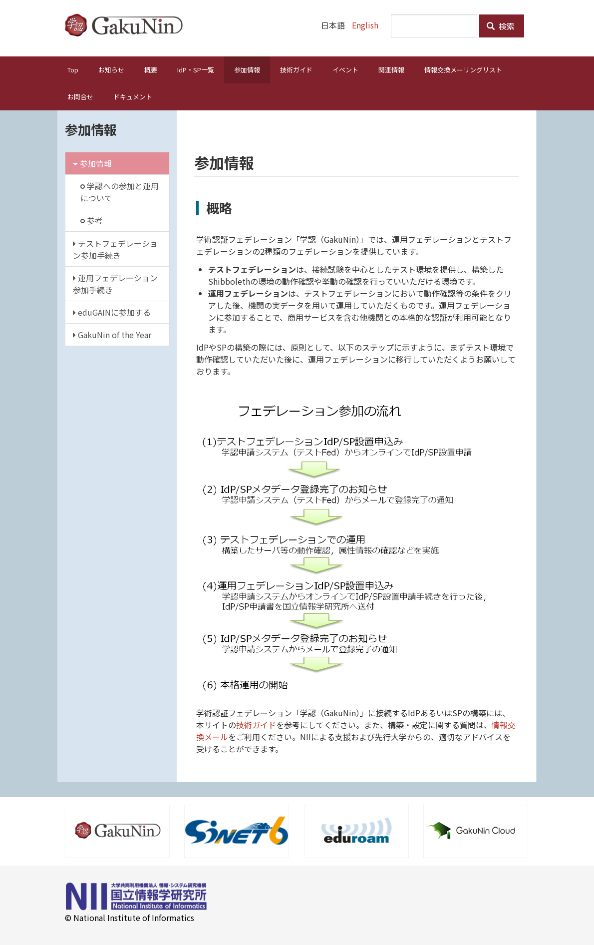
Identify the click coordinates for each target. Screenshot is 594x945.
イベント (345, 69)
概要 (150, 69)
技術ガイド (296, 69)
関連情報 (391, 69)
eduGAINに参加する (112, 312)
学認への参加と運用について (119, 191)
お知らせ (111, 69)
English (365, 25)
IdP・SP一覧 (195, 69)
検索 (501, 26)
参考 (91, 220)
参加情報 (247, 69)
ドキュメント (132, 96)
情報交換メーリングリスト (463, 69)
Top (72, 69)
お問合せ (80, 96)
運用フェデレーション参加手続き (115, 283)
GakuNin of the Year (112, 334)
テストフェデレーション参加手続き (115, 249)
